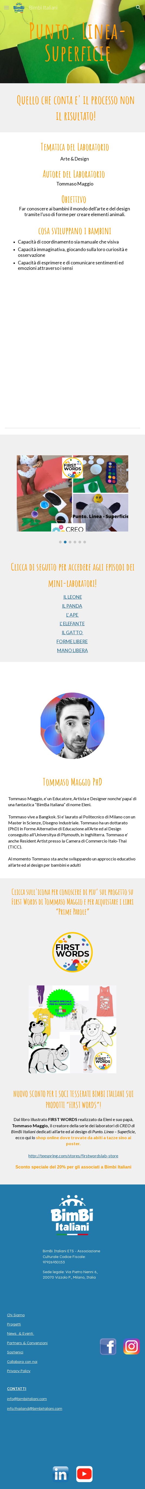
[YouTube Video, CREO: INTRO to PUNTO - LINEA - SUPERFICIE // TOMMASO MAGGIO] (72, 366)
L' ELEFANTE (72, 623)
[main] (72, 41)
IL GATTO (72, 632)
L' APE (72, 615)
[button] (6, 7)
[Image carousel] (72, 499)
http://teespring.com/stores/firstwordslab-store (73, 1155)
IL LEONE (72, 597)
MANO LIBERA (72, 650)
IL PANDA (72, 606)
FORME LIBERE (72, 641)
